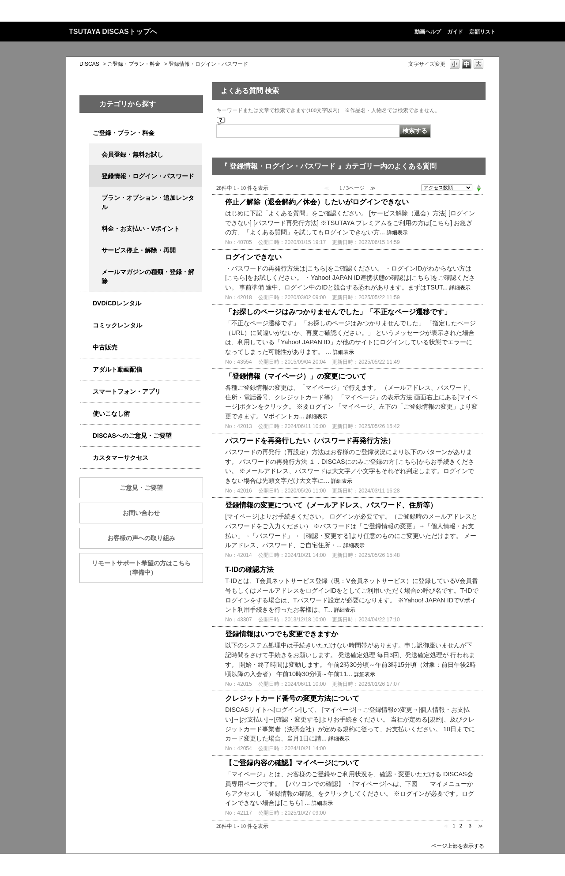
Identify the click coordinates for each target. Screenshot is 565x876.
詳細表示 (397, 232)
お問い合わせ (141, 512)
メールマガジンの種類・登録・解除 (148, 276)
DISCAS (89, 64)
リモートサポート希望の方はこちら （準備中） (147, 568)
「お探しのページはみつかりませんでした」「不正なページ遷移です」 (338, 312)
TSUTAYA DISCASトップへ (113, 31)
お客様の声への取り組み (141, 537)
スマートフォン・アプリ (127, 391)
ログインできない (253, 257)
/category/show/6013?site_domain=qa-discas (86, 347)
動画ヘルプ (427, 32)
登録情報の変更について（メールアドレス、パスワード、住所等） (331, 505)
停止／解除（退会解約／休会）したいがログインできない (317, 202)
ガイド (455, 32)
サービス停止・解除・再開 (139, 250)
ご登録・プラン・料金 (133, 64)
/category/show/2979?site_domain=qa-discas (86, 133)
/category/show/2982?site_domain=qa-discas (86, 391)
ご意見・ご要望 (141, 487)
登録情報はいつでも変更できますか (281, 634)
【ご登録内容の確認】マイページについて (292, 763)
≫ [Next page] (480, 825)
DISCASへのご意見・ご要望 (132, 435)
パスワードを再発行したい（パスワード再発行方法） (310, 440)
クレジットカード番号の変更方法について (292, 698)
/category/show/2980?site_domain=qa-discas (86, 303)
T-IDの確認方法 (249, 569)
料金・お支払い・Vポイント (141, 228)
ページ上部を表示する (457, 846)
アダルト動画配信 (117, 369)
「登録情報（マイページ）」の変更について (295, 376)
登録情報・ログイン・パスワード (148, 176)
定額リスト (482, 32)
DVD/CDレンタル (117, 303)
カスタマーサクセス (120, 457)
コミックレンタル (117, 325)
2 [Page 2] (461, 825)
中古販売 (105, 347)
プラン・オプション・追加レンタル (148, 202)
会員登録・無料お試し (132, 154)
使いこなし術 (111, 413)
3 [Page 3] (470, 825)
